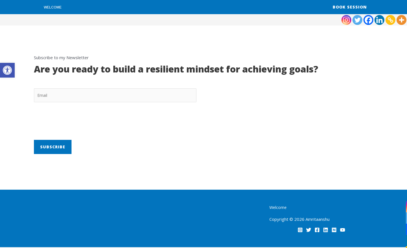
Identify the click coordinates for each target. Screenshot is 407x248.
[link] (7, 70)
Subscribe (52, 147)
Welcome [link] (53, 7)
